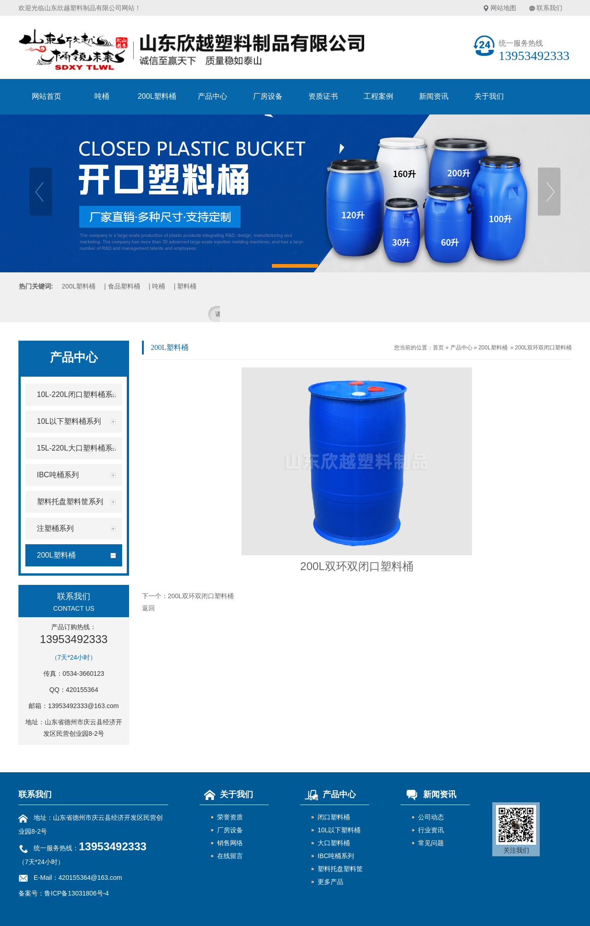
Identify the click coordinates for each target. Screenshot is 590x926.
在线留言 (230, 856)
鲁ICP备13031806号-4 (76, 893)
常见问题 (431, 843)
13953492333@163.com (83, 706)
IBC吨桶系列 (336, 856)
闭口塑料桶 (334, 817)
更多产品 (330, 881)
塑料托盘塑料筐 (340, 868)
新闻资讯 (433, 96)
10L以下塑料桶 (339, 830)
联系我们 (549, 8)
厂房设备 (268, 96)
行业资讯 (431, 830)
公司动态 (431, 817)
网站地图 (503, 8)
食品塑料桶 (124, 286)
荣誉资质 (230, 817)
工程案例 (378, 96)
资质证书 (323, 96)
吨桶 (101, 96)
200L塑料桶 (157, 96)
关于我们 (489, 96)
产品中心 (212, 96)
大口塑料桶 (334, 843)
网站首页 (46, 96)
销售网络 (230, 843)
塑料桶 (186, 286)
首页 (438, 347)
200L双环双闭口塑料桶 (543, 347)
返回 (148, 608)
